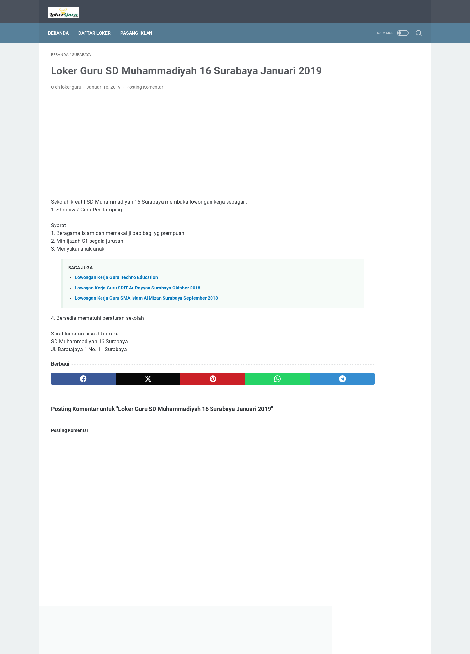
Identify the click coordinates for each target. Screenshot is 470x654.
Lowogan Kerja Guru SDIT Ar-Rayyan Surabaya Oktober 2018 (137, 299)
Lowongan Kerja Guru (244, 643)
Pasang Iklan (139, 25)
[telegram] (273, 390)
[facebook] (75, 390)
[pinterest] (174, 390)
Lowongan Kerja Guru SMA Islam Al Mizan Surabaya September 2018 (146, 309)
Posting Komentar (144, 98)
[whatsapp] (223, 390)
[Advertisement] (174, 156)
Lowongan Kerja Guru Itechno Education (116, 289)
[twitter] (124, 390)
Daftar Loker (97, 25)
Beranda (61, 25)
